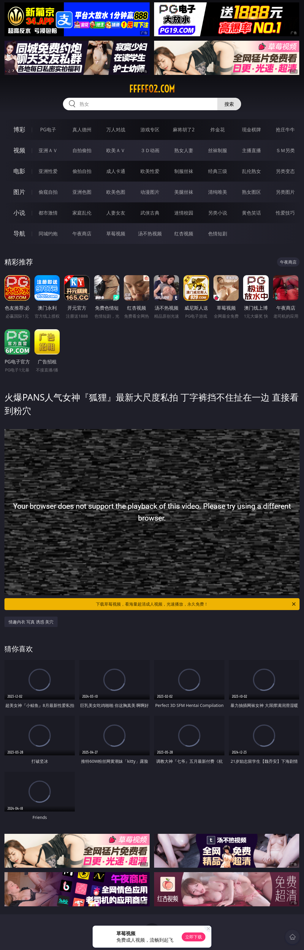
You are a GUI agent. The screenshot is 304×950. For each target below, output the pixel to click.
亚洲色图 (81, 192)
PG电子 (48, 129)
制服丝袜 (183, 171)
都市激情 (48, 212)
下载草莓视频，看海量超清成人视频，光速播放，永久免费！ (196, 604)
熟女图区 (251, 192)
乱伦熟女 (251, 171)
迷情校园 (183, 212)
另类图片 (285, 192)
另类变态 (285, 171)
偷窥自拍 (48, 192)
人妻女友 (115, 212)
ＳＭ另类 (285, 150)
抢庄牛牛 (285, 129)
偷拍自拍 (81, 171)
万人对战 (115, 129)
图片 (19, 192)
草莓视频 (115, 233)
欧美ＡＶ (115, 150)
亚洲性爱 (48, 171)
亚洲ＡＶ (48, 150)
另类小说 (217, 212)
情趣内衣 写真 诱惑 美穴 (31, 622)
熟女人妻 (183, 150)
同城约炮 (48, 233)
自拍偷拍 (81, 150)
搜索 (229, 104)
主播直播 (251, 150)
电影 (19, 171)
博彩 (19, 129)
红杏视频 (183, 233)
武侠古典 (149, 212)
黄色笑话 (251, 212)
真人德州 (81, 129)
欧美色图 (115, 192)
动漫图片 (149, 192)
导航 (19, 233)
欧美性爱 (149, 171)
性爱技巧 (285, 212)
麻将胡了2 (183, 129)
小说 (19, 213)
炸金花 (217, 129)
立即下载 (193, 937)
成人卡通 (115, 171)
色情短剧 (217, 233)
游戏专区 (149, 129)
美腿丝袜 (183, 192)
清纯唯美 (217, 192)
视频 (19, 150)
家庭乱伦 (81, 212)
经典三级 (217, 171)
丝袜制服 (217, 150)
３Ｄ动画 (149, 150)
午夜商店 (81, 233)
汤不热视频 (150, 233)
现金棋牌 (251, 129)
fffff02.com (152, 89)
